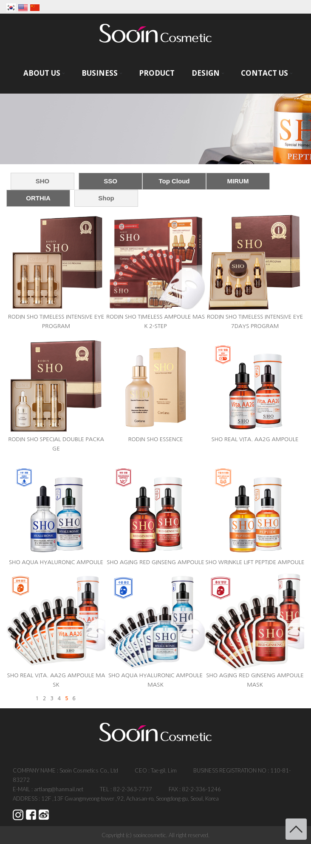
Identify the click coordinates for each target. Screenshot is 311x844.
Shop (106, 198)
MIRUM (238, 181)
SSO (110, 181)
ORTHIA (38, 198)
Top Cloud (173, 181)
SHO (43, 181)
